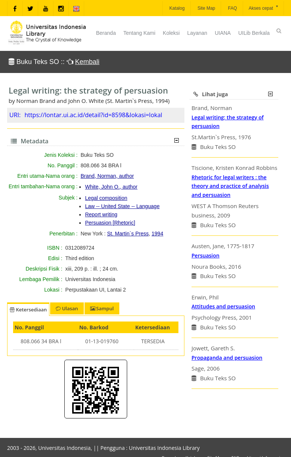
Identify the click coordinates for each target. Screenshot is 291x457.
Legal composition (106, 198)
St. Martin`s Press (127, 234)
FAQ (232, 8)
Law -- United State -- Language (122, 206)
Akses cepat (264, 7)
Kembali (87, 61)
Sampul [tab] (102, 308)
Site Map (205, 8)
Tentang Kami (139, 33)
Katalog (176, 8)
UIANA (223, 33)
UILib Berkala (254, 33)
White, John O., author (111, 187)
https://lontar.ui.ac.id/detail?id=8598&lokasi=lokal (93, 115)
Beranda (106, 33)
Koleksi (171, 33)
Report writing (101, 214)
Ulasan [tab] (67, 308)
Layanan (197, 33)
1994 (157, 234)
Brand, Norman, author (107, 176)
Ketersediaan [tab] (28, 309)
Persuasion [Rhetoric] (110, 223)
